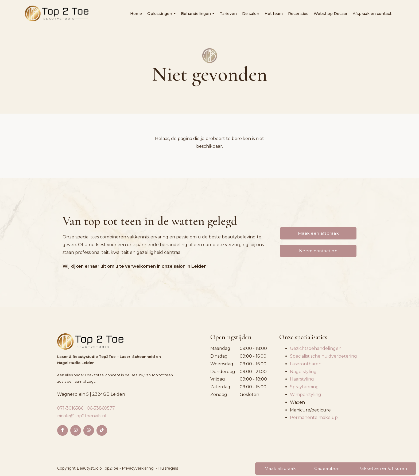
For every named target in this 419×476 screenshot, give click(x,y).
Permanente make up (314, 417)
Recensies (298, 13)
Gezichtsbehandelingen (316, 348)
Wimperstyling (305, 394)
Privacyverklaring (138, 468)
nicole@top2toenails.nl (81, 415)
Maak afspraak (280, 468)
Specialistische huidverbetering (323, 356)
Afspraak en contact (372, 13)
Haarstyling (302, 379)
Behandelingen (197, 13)
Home (136, 13)
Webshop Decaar (330, 13)
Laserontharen (305, 363)
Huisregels (168, 468)
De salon (250, 13)
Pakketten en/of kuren (382, 468)
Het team (274, 13)
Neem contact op (318, 250)
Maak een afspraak (318, 233)
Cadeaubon (327, 468)
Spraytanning (304, 386)
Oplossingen (161, 13)
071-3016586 (70, 408)
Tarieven (228, 13)
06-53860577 (101, 408)
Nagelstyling (303, 371)
